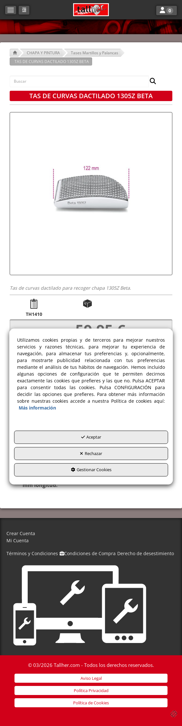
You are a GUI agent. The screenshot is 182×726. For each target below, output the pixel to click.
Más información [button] (37, 408)
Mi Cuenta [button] (17, 540)
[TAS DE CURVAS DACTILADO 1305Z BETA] (91, 194)
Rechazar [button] (91, 453)
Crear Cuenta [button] (20, 533)
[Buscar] (151, 82)
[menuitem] (91, 533)
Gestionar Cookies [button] (91, 470)
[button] (91, 9)
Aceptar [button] (91, 437)
